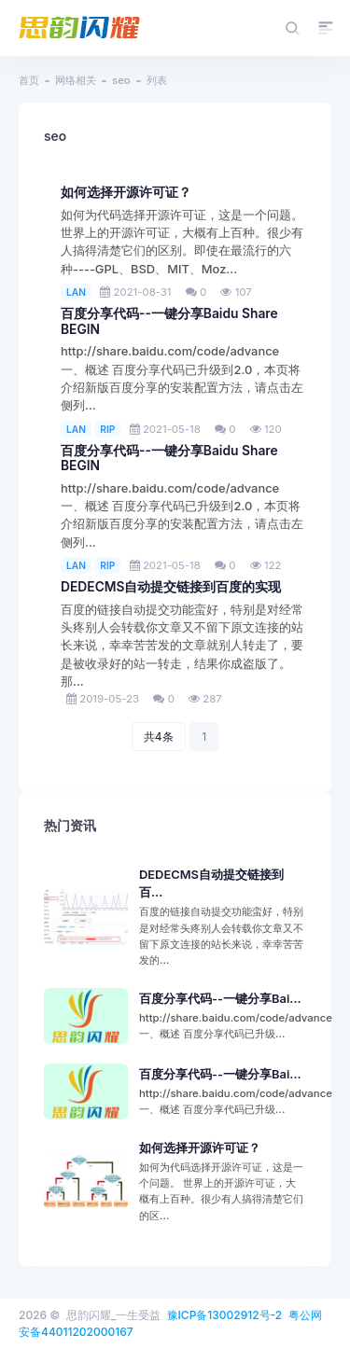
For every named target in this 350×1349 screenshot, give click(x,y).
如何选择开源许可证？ (126, 192)
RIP (107, 429)
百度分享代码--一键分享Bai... (220, 999)
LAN (76, 292)
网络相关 (75, 80)
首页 (29, 80)
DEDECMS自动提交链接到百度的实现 (171, 586)
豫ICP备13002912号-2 (225, 1315)
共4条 (159, 737)
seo (121, 80)
